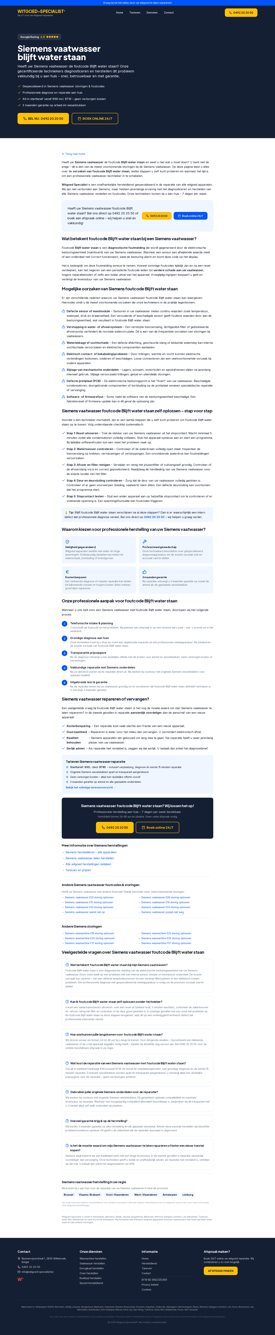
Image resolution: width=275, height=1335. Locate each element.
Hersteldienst (149, 1263)
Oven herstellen (89, 1273)
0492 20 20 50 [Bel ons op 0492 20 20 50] (31, 1266)
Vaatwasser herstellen (92, 1263)
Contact (169, 12)
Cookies (146, 1289)
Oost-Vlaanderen (117, 1194)
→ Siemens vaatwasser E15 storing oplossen (87, 902)
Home (119, 12)
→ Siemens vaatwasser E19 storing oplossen (164, 902)
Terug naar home (73, 153)
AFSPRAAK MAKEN (220, 1271)
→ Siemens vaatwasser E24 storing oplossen (164, 907)
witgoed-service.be (176, 1202)
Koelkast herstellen (91, 1278)
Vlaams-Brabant (89, 1194)
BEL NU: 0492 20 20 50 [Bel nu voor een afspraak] (43, 118)
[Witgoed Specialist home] (41, 12)
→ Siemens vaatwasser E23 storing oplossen (87, 907)
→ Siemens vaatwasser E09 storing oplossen (164, 897)
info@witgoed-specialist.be (37, 1271)
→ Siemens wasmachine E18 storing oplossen (88, 933)
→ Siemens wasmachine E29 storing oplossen (164, 938)
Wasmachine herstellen (93, 1258)
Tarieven (134, 12)
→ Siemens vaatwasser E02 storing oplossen (88, 897)
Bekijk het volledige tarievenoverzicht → (91, 787)
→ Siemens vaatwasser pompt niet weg (161, 912)
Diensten (152, 12)
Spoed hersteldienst (91, 1283)
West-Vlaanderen (145, 1194)
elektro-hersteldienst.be (150, 1202)
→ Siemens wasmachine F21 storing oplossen (88, 943)
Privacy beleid (150, 1284)
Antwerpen (170, 1194)
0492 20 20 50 (154, 517)
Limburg (188, 1194)
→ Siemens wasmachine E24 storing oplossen (88, 938)
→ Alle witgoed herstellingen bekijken (86, 864)
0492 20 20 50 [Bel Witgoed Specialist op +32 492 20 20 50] (241, 12)
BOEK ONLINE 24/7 (95, 118)
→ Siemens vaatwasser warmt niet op (83, 912)
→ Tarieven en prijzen (76, 870)
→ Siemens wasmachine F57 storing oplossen (164, 943)
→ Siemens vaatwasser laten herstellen (88, 858)
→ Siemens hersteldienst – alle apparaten (89, 852)
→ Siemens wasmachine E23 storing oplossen (164, 933)
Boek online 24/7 (190, 215)
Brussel (68, 1194)
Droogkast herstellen (92, 1268)
